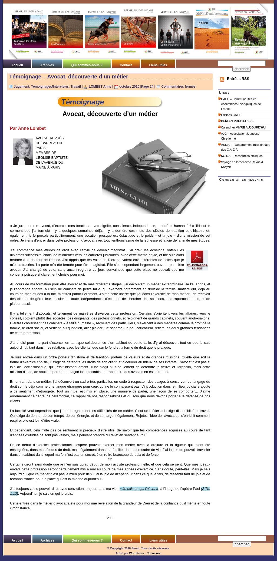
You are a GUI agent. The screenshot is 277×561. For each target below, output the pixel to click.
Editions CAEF (231, 115)
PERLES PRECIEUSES (237, 121)
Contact (126, 65)
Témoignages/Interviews (50, 86)
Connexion (154, 553)
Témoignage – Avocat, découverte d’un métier (68, 77)
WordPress (136, 553)
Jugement (21, 86)
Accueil (17, 65)
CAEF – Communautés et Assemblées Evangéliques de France (241, 103)
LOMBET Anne (100, 86)
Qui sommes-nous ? (86, 65)
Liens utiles (158, 65)
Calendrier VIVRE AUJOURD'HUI (243, 127)
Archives (47, 65)
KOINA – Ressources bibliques (242, 155)
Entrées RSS (238, 79)
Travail (76, 86)
